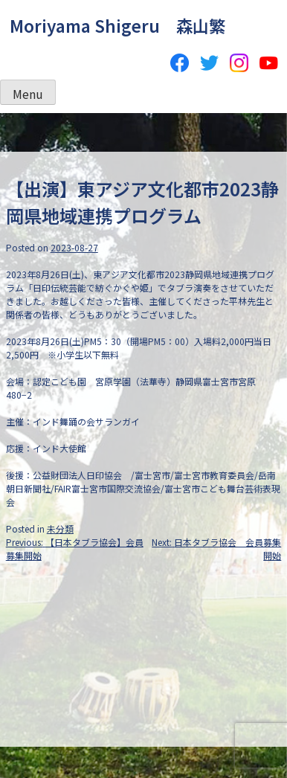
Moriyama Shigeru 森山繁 (117, 25)
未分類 (60, 528)
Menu (28, 94)
